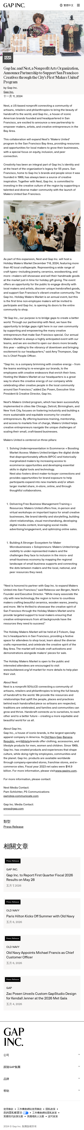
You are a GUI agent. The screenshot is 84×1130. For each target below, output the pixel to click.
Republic (9, 741)
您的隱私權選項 (13, 1112)
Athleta (25, 741)
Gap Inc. (9, 92)
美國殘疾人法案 (35, 1116)
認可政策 (53, 1116)
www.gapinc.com (66, 770)
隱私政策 (50, 1109)
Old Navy (49, 737)
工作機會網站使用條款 (29, 1109)
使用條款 (8, 1109)
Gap (59, 737)
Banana (67, 737)
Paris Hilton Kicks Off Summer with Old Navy (40, 916)
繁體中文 (66, 5)
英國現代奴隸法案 (13, 1116)
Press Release (13, 826)
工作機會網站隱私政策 (44, 1112)
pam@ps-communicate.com (21, 796)
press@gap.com (14, 808)
